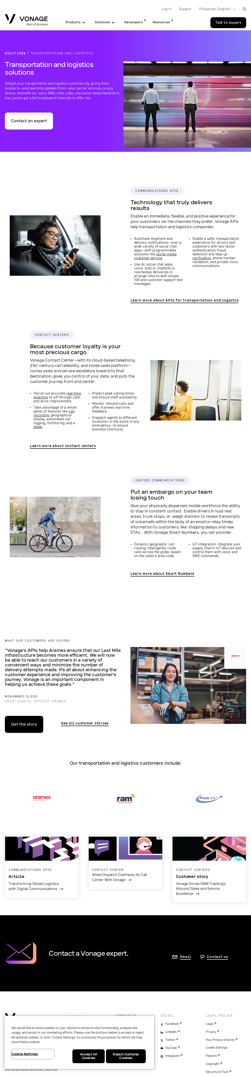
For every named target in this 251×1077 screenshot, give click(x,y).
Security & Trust (217, 1072)
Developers (133, 22)
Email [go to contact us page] (185, 957)
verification (201, 258)
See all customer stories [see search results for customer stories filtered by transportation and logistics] (85, 723)
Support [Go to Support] (185, 9)
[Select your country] (215, 9)
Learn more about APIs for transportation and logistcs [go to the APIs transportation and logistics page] (184, 300)
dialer (38, 427)
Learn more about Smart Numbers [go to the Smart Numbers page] (162, 573)
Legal (209, 1024)
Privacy (211, 1032)
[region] (79, 1042)
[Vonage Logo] (26, 20)
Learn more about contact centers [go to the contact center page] (63, 446)
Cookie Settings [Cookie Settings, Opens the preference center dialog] (24, 1054)
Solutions (102, 22)
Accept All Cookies (88, 1056)
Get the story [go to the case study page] (24, 724)
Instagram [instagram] (172, 1056)
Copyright (212, 1064)
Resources (161, 22)
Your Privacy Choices (220, 1040)
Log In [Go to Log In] (166, 9)
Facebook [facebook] (172, 1024)
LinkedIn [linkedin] (171, 1032)
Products (73, 22)
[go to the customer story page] (125, 863)
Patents (211, 1056)
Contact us (217, 957)
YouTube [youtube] (171, 1048)
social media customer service (155, 256)
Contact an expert (29, 121)
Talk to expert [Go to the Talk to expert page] (228, 22)
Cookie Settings (216, 1047)
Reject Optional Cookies (126, 1056)
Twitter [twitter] (170, 1040)
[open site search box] (244, 9)
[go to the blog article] (41, 867)
